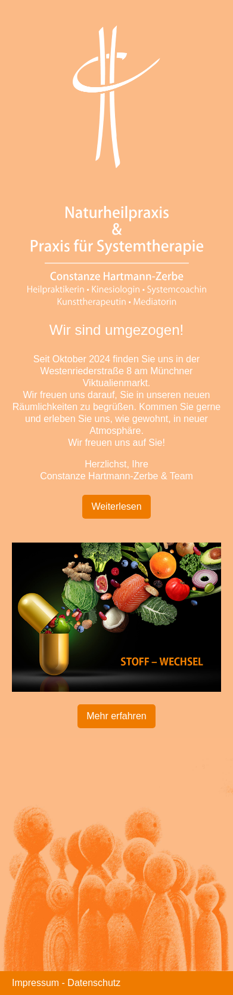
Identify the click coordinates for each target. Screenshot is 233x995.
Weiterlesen (116, 506)
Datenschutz (93, 983)
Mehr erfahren (116, 716)
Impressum (35, 983)
